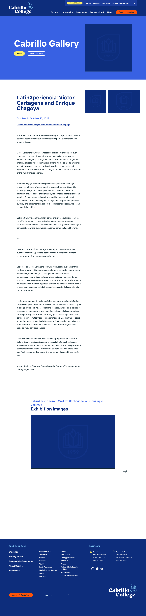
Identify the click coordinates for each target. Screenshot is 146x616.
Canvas (88, 3)
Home (19, 53)
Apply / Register (126, 12)
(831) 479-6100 (98, 560)
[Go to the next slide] (125, 471)
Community (81, 12)
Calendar (106, 3)
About (110, 12)
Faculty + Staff (97, 12)
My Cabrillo (75, 3)
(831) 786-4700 (121, 560)
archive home (36, 53)
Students (55, 12)
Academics (67, 12)
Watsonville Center (120, 3)
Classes (96, 3)
